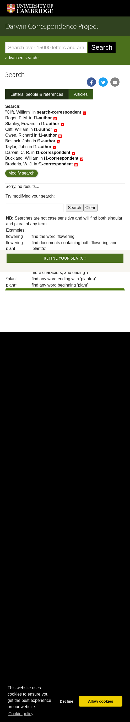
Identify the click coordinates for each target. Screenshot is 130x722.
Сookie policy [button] (20, 714)
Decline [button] (66, 701)
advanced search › (22, 57)
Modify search (21, 173)
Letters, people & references (36, 94)
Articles (81, 94)
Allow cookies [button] (100, 701)
